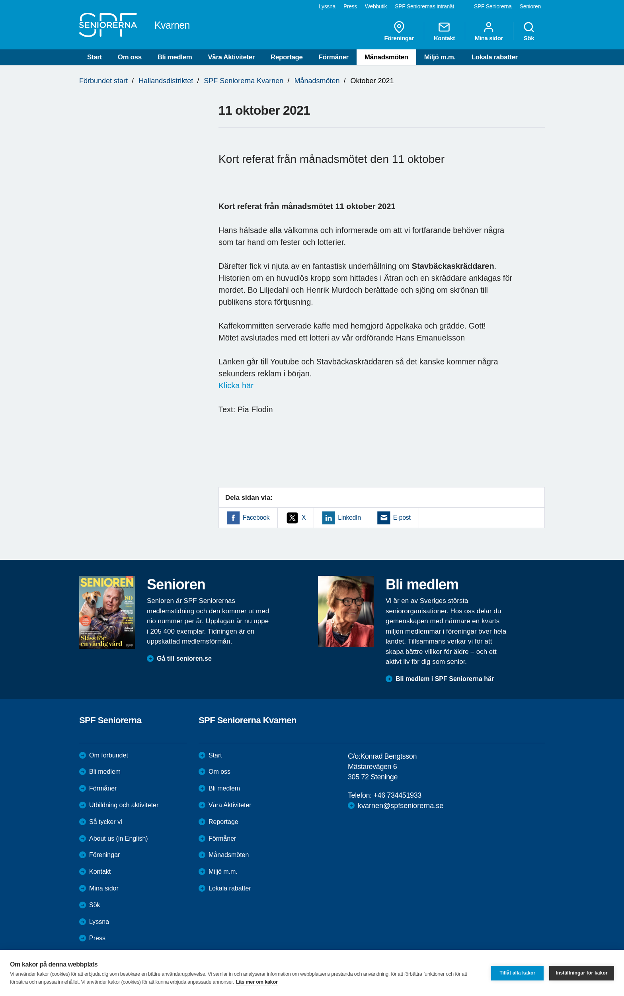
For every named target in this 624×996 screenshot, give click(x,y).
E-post (402, 517)
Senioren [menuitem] (530, 6)
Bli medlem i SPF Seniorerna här (445, 678)
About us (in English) (118, 838)
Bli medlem (175, 57)
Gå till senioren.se (184, 658)
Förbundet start (103, 80)
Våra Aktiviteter (231, 57)
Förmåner (334, 57)
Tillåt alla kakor (517, 973)
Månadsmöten (386, 57)
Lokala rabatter (495, 57)
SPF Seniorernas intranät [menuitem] (424, 6)
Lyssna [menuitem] (327, 6)
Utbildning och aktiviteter (123, 805)
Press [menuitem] (350, 6)
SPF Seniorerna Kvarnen (243, 80)
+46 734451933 (397, 795)
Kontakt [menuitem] (444, 31)
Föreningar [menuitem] (399, 31)
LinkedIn (349, 517)
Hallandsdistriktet (165, 80)
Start (94, 57)
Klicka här (236, 385)
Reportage (286, 57)
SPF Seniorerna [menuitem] (493, 6)
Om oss (130, 57)
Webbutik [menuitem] (376, 6)
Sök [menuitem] (529, 31)
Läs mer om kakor (257, 982)
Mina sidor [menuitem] (489, 31)
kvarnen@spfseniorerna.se (400, 806)
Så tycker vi (105, 821)
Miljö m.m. (440, 57)
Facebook (256, 517)
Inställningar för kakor (582, 973)
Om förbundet (108, 755)
